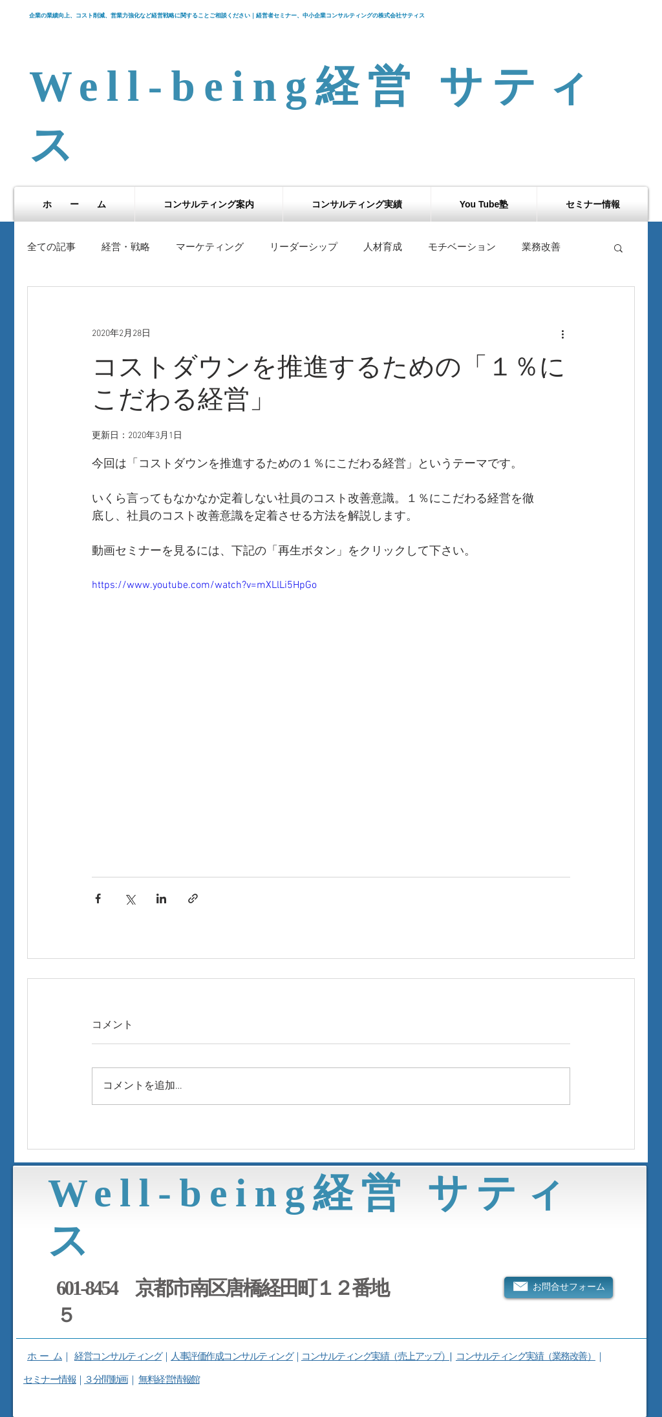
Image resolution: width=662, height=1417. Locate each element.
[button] (208, 204)
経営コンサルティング (118, 1355)
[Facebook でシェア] (98, 898)
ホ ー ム (44, 1355)
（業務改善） (569, 1355)
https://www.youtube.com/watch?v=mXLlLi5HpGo (204, 585)
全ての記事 (51, 247)
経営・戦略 (125, 247)
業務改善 (541, 247)
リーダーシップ (303, 247)
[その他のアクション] (562, 333)
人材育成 (382, 247)
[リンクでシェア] (193, 898)
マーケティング (210, 247)
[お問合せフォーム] (558, 1287)
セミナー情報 (49, 1379)
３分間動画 (106, 1379)
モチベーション (462, 247)
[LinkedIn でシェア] (161, 898)
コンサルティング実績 (499, 1355)
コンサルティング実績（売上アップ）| (376, 1355)
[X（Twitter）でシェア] (129, 898)
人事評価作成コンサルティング (232, 1355)
